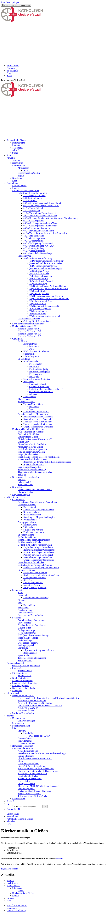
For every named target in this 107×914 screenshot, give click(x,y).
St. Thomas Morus (26, 401)
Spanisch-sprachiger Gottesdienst (38, 557)
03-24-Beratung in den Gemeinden (38, 231)
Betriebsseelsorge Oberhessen (31, 620)
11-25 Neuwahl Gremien (34, 195)
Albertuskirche (30, 344)
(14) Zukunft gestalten (39, 293)
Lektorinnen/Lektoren (33, 582)
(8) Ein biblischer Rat (38, 278)
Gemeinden (17, 339)
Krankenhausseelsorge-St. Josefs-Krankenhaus (38, 457)
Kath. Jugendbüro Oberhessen (25, 688)
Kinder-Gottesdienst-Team (30, 778)
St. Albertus (23, 341)
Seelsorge (16, 617)
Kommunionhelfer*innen (34, 577)
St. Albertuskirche (26, 535)
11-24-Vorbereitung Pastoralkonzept (39, 213)
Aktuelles (11, 821)
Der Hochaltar (35, 364)
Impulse (16, 188)
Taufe (20, 592)
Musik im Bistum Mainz (23, 713)
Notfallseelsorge (25, 640)
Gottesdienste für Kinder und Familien (35, 565)
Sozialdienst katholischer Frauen (32, 459)
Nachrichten (17, 163)
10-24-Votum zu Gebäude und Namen (40, 215)
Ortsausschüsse (24, 738)
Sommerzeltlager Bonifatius (24, 683)
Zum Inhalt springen (10, 2)
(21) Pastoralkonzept (38, 311)
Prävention (17, 690)
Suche (11, 801)
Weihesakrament (25, 612)
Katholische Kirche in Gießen (25, 190)
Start (9, 155)
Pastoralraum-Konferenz (29, 318)
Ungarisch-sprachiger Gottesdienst (38, 560)
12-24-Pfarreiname (31, 210)
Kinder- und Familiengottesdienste (38, 509)
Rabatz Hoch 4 (24, 482)
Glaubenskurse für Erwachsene (32, 625)
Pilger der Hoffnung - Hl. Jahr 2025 (39, 650)
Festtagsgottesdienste (27, 522)
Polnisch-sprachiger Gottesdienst (38, 555)
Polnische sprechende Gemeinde (37, 424)
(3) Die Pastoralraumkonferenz (43, 266)
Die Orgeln (34, 376)
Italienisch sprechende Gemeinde (38, 416)
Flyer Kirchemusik (9, 869)
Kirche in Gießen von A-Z (24, 326)
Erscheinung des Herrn (33, 532)
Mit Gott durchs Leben (17, 497)
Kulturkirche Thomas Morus (36, 411)
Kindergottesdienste (38, 384)
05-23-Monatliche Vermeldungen (38, 253)
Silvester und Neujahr (33, 530)
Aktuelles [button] (11, 158)
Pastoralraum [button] (12, 183)
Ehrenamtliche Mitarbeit (23, 748)
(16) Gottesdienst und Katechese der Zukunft (49, 298)
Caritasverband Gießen (28, 437)
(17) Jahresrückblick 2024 (40, 301)
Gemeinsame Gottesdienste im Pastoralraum (37, 502)
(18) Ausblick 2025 (37, 303)
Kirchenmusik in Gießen (29, 173)
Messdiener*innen (31, 585)
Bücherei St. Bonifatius (28, 434)
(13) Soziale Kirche (37, 291)
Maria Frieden (24, 399)
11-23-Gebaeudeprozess (34, 238)
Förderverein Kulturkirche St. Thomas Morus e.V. (40, 705)
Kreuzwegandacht (31, 512)
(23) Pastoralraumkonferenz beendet (45, 316)
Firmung (21, 600)
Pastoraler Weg (24, 256)
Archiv (26, 170)
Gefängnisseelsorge (26, 630)
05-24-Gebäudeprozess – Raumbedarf (40, 225)
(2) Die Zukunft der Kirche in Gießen (45, 263)
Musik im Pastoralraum (22, 695)
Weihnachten (29, 527)
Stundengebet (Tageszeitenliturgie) (38, 517)
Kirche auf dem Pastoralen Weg (37, 258)
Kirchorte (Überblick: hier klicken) (27, 429)
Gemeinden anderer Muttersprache (33, 414)
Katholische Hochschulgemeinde (32, 449)
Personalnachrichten (21, 726)
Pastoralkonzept (19, 185)
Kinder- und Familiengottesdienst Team (41, 567)
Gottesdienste (18, 499)
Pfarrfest (21, 479)
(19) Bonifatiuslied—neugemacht (44, 306)
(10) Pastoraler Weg (38, 283)
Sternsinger (17, 668)
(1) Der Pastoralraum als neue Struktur (46, 261)
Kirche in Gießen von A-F (29, 329)
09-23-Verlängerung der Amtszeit (38, 243)
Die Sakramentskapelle (39, 371)
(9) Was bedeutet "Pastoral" (41, 281)
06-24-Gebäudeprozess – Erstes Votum (40, 223)
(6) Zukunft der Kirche (39, 273)
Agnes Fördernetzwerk (33, 464)
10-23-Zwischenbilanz (33, 241)
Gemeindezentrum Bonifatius (36, 379)
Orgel (31, 349)
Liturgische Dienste (26, 570)
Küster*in (27, 580)
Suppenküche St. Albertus (29, 467)
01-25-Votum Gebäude (33, 208)
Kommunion (23, 595)
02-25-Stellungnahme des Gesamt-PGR (41, 205)
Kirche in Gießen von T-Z (29, 336)
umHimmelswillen (26, 710)
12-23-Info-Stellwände (33, 236)
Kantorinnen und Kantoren (35, 572)
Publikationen (18, 165)
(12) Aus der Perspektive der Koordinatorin (48, 288)
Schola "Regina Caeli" (28, 708)
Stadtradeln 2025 (25, 484)
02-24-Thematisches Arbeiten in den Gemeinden (45, 233)
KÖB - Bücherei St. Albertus (36, 351)
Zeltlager (33, 394)
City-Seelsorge (24, 623)
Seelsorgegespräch (26, 645)
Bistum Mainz (13, 814)
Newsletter (17, 178)
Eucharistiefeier (30, 507)
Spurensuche (23, 655)
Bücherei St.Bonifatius (39, 386)
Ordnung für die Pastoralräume (37, 321)
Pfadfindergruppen (31, 356)
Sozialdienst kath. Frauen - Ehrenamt (34, 791)
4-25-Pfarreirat (30, 200)
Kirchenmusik (29, 396)
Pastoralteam (18, 723)
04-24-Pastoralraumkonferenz (36, 228)
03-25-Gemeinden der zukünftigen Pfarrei (42, 203)
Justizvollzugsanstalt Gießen (30, 447)
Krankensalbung (25, 610)
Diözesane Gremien (27, 743)
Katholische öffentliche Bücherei (32, 773)
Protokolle (28, 733)
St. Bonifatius (24, 359)
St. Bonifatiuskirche (27, 537)
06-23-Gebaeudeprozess (34, 251)
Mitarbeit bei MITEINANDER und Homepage (38, 786)
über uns (10, 716)
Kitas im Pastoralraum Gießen (31, 452)
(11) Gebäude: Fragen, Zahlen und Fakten (47, 286)
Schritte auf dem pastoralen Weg (32, 193)
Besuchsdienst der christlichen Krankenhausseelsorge (47, 462)
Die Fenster (34, 366)
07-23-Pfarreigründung (33, 248)
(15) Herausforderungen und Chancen (46, 296)
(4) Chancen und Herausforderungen (45, 268)
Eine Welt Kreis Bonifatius (41, 391)
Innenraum (34, 346)
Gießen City (23, 442)
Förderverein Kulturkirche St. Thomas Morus (38, 771)
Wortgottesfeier (30, 519)
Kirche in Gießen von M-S (30, 334)
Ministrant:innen (19, 673)
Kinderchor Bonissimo (22, 680)
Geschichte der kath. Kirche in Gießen (35, 489)
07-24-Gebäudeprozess (33, 220)
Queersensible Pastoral (28, 643)
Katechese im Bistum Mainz (30, 615)
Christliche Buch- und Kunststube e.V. (46, 389)
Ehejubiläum (29, 605)
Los (45, 806)
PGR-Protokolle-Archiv (39, 736)
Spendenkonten (25, 670)
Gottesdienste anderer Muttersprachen (35, 545)
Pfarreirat (22, 731)
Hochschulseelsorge (27, 633)
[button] (31, 256)
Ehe (19, 602)
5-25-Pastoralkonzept (32, 198)
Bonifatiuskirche (30, 361)
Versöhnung (23, 607)
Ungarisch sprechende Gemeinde (38, 427)
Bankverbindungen (26, 721)
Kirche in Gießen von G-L (29, 331)
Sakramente (17, 590)
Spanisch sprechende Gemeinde (37, 419)
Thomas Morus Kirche (33, 404)
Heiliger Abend (30, 525)
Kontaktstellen (18, 718)
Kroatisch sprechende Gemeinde (37, 421)
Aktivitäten (28, 381)
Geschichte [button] (17, 487)
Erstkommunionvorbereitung (36, 597)
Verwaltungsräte (25, 741)
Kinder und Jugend (15, 663)
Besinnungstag (30, 653)
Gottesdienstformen (26, 504)
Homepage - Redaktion (22, 746)
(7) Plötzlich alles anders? (40, 276)
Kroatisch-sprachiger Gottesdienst (38, 552)
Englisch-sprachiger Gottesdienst (38, 547)
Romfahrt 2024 (24, 675)
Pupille (21, 175)
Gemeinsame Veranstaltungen (25, 477)
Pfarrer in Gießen (25, 492)
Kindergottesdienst (20, 678)
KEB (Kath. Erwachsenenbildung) (33, 635)
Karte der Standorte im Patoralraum (28, 323)
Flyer (14, 180)
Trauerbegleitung (25, 660)
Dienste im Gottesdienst (28, 763)
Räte (14, 728)
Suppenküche (29, 354)
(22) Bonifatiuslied (37, 313)
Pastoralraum (12, 816)
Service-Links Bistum (16, 140)
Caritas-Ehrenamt (26, 756)
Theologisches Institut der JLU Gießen (35, 472)
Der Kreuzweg (35, 374)
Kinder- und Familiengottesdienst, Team (41, 575)
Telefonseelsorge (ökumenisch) (32, 469)
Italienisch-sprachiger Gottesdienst (38, 550)
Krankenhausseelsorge (28, 638)
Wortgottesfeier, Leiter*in (34, 587)
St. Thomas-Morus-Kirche (29, 542)
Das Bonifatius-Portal (38, 369)
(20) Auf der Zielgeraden (40, 308)
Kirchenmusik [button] (13, 693)
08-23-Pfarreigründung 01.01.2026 (39, 246)
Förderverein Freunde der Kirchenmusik (36, 768)
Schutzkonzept (18, 798)
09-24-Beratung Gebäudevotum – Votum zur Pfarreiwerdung (50, 218)
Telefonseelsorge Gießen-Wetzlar (33, 796)
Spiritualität (23, 648)
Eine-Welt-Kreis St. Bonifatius (31, 766)
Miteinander (23, 168)
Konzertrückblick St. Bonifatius (32, 700)
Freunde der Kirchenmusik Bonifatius (35, 703)
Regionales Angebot (21, 494)
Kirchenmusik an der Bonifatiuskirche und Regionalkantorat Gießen (48, 698)
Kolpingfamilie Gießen (28, 454)
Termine (16, 160)
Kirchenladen (24, 781)
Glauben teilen (24, 628)
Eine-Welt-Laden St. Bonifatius (32, 444)
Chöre (20, 761)
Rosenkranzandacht (32, 514)
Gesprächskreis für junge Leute (26, 665)
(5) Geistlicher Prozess (39, 271)
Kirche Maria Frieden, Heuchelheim (34, 540)
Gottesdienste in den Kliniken (31, 562)
